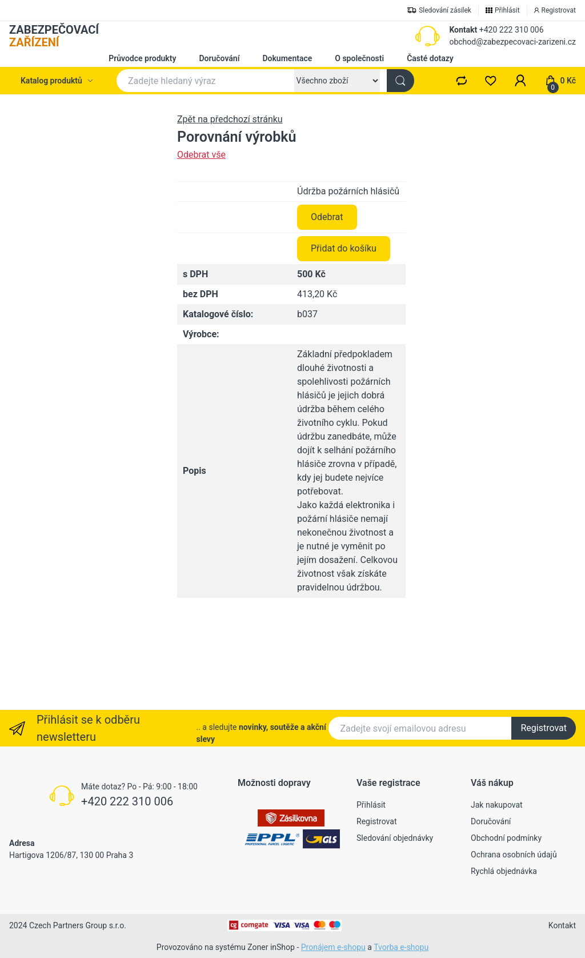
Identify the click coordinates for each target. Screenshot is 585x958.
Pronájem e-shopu (333, 947)
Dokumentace (287, 58)
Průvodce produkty (142, 58)
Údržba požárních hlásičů (348, 280)
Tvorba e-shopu (401, 947)
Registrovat (543, 728)
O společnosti (359, 58)
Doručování (219, 58)
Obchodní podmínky (506, 838)
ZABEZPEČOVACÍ (54, 36)
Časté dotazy (430, 58)
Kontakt (463, 29)
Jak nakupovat (497, 804)
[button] (520, 80)
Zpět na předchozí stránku (230, 119)
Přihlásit (371, 804)
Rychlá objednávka (504, 871)
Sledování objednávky (394, 838)
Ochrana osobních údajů (514, 854)
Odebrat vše (201, 154)
